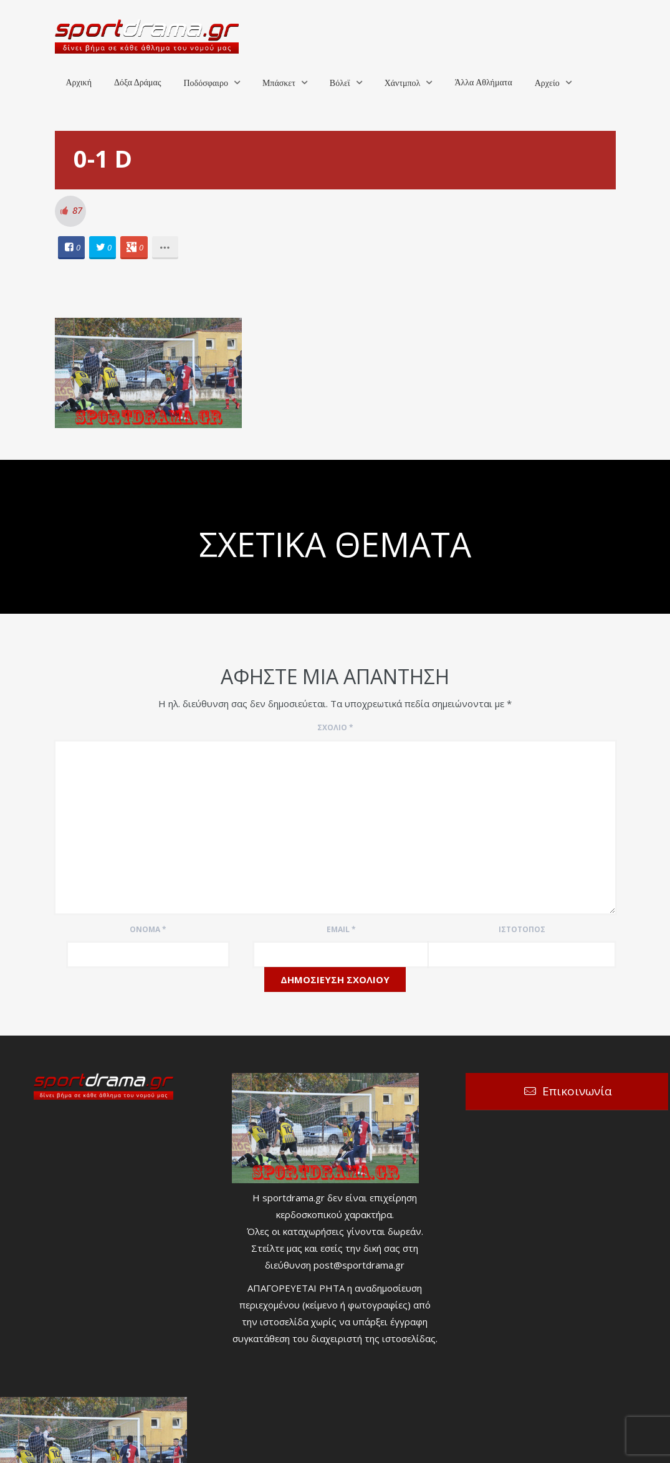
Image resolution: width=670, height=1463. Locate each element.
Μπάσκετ (278, 83)
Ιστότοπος (522, 929)
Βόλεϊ (340, 83)
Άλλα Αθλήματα (483, 82)
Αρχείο (547, 83)
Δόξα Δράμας (137, 82)
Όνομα (148, 929)
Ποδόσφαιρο (205, 83)
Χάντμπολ (403, 83)
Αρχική (79, 82)
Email (341, 929)
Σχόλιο (335, 727)
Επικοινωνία (577, 1091)
